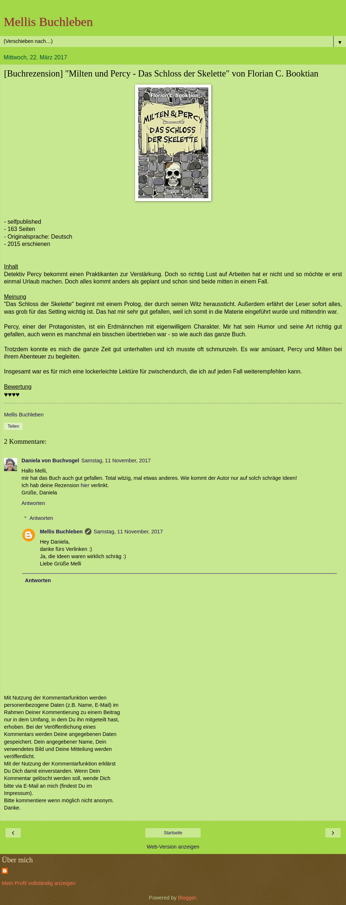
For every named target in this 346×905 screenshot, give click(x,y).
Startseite (173, 832)
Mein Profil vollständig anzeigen (38, 883)
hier (84, 485)
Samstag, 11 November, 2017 (115, 460)
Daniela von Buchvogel (50, 460)
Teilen (13, 426)
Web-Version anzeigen (173, 847)
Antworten (33, 503)
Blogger (187, 898)
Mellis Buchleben (48, 21)
